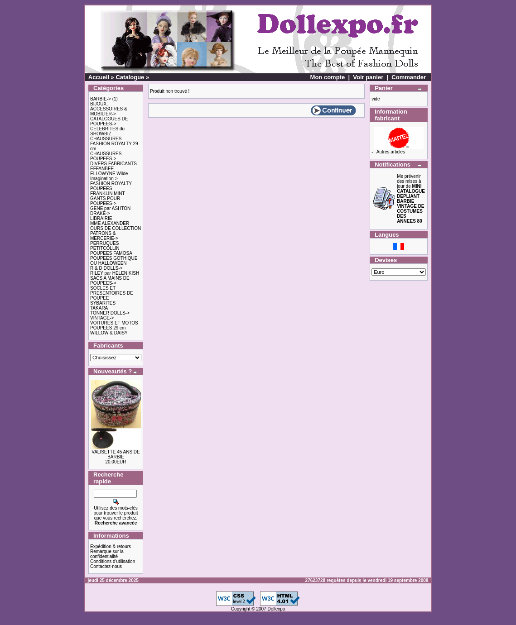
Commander (408, 77)
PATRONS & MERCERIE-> (104, 236)
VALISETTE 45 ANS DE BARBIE (116, 454)
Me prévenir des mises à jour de (411, 199)
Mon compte (327, 77)
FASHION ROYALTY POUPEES (111, 186)
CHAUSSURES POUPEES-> (105, 156)
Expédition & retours (110, 546)
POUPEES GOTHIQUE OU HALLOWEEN (113, 261)
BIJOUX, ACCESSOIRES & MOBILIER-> (108, 108)
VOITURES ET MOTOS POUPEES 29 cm (114, 325)
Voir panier (368, 77)
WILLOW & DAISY (109, 332)
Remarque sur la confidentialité (107, 554)
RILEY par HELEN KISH (114, 273)
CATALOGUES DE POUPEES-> (109, 121)
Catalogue (130, 77)
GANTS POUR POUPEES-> (105, 201)
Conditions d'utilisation (112, 561)
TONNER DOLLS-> (110, 312)
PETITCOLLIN (104, 248)
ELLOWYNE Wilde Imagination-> (109, 176)
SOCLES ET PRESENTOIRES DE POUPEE (111, 293)
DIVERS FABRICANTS (113, 163)
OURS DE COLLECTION (115, 228)
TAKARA (99, 307)
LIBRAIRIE (101, 218)
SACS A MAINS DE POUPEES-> (110, 281)
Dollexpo (276, 608)
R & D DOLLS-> (106, 268)
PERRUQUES (104, 243)
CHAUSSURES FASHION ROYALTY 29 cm (114, 143)
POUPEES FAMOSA (111, 253)
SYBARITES (103, 303)
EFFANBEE (102, 168)
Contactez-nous (106, 566)
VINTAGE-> (102, 317)
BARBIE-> (100, 98)
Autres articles (390, 151)
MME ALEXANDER (109, 223)
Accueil (98, 77)
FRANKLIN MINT (107, 193)
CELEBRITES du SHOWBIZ (107, 131)
